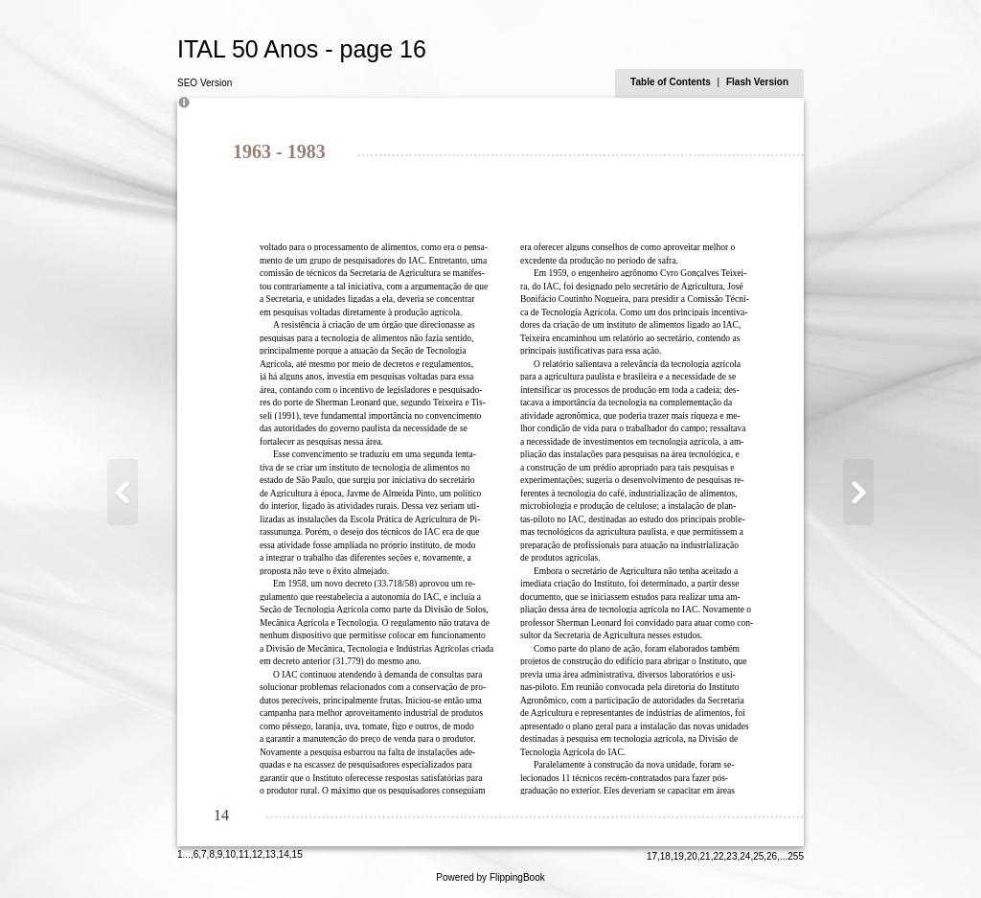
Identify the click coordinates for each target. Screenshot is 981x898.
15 (297, 854)
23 (731, 856)
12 (257, 854)
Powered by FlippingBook (490, 877)
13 (270, 854)
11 (244, 854)
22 (718, 856)
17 (652, 856)
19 (678, 856)
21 (705, 856)
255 (795, 856)
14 (284, 854)
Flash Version (757, 82)
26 (771, 856)
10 (230, 854)
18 (665, 856)
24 (745, 856)
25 (758, 856)
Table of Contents (671, 82)
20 (692, 856)
